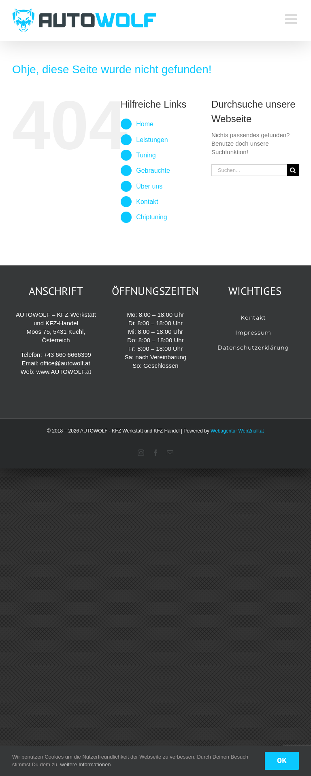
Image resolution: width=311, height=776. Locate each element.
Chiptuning (151, 217)
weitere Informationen (85, 764)
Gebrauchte (153, 170)
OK (282, 760)
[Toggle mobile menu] (292, 19)
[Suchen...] (249, 170)
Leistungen (152, 139)
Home (144, 124)
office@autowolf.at (65, 363)
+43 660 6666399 (67, 354)
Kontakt (147, 201)
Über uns (149, 186)
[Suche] (293, 170)
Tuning (146, 155)
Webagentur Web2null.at (237, 431)
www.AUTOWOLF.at (64, 371)
